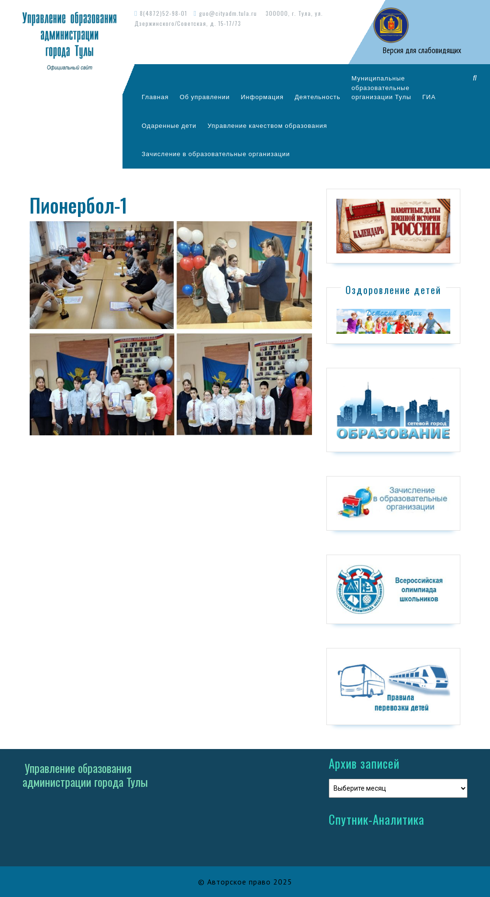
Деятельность (318, 96)
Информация (262, 96)
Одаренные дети (169, 125)
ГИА (429, 96)
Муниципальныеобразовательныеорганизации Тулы (381, 87)
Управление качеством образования (267, 125)
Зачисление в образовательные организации (216, 153)
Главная (155, 96)
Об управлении (204, 96)
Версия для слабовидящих (421, 50)
